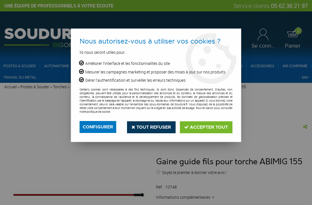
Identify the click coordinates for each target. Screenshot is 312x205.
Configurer (98, 127)
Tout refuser (151, 127)
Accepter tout (206, 127)
